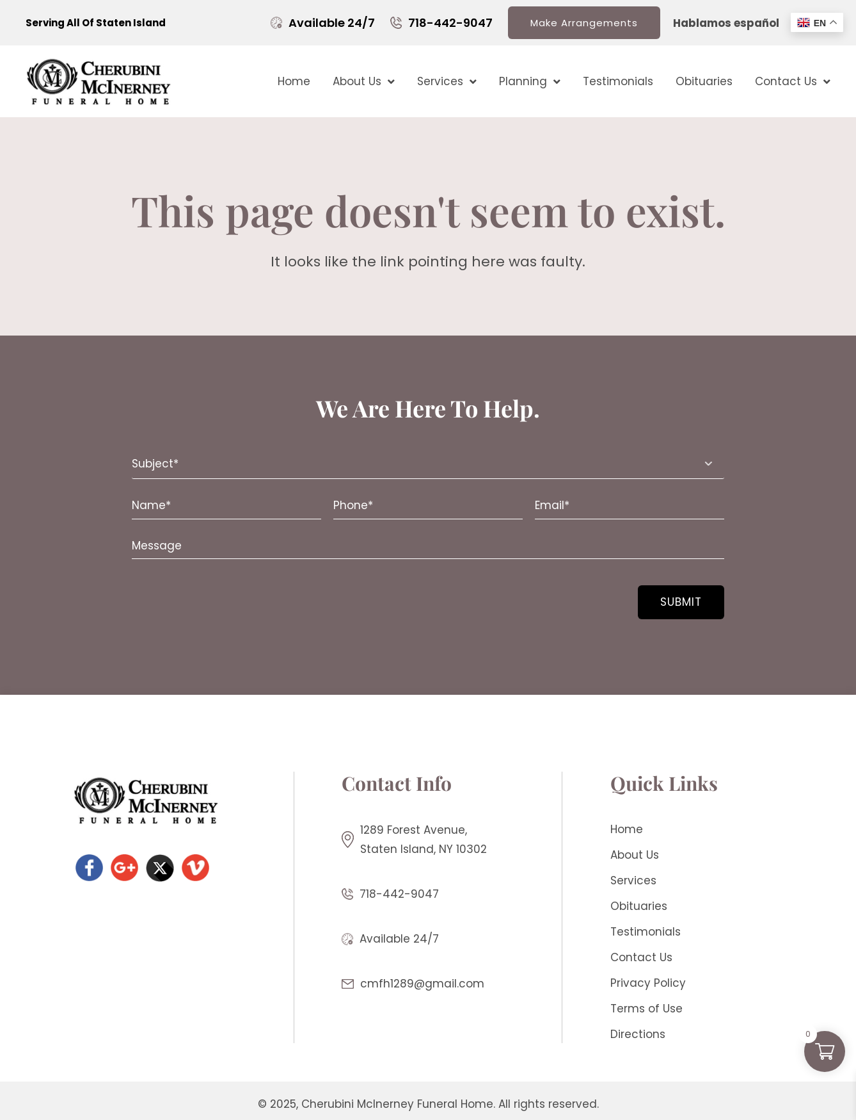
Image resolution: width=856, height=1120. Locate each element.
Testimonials (618, 81)
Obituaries (704, 81)
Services (447, 81)
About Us (364, 81)
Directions (637, 1034)
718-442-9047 (450, 23)
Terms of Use (646, 1008)
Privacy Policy (648, 983)
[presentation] (209, 594)
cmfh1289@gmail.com (422, 983)
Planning (529, 81)
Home (294, 81)
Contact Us (792, 81)
